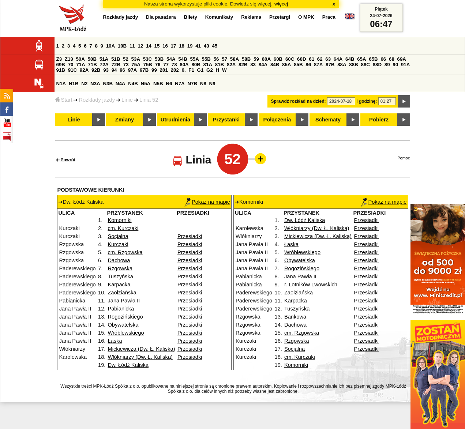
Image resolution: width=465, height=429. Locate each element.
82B (243, 64)
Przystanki (226, 120)
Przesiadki (189, 236)
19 (190, 46)
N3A (95, 83)
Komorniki (119, 220)
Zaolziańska (122, 293)
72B (116, 64)
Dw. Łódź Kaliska (128, 365)
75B (147, 64)
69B (60, 64)
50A (80, 59)
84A (263, 64)
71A (80, 64)
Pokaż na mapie (207, 202)
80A (184, 64)
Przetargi (279, 17)
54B (182, 59)
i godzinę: (366, 101)
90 (395, 64)
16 (165, 46)
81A (207, 64)
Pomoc (403, 158)
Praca (328, 17)
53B (159, 59)
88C (365, 64)
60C (289, 59)
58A (234, 59)
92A (84, 70)
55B (206, 59)
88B (353, 64)
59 (256, 59)
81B (219, 64)
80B (195, 64)
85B (298, 64)
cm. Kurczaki (123, 228)
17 (173, 46)
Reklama (251, 17)
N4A (120, 83)
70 (71, 64)
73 (126, 64)
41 (198, 46)
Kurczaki (118, 244)
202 (175, 70)
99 (154, 70)
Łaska (115, 341)
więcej (281, 4)
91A (405, 64)
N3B (108, 83)
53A (135, 59)
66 (383, 59)
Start (63, 100)
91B (60, 70)
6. (183, 70)
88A (341, 64)
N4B (133, 83)
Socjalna (118, 236)
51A (104, 59)
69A (401, 59)
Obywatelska (123, 325)
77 (166, 64)
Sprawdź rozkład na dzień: (298, 101)
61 (311, 59)
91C (72, 70)
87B (330, 64)
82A (231, 64)
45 (214, 46)
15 (157, 46)
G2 (209, 70)
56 (216, 59)
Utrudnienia (175, 120)
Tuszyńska (120, 276)
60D (301, 59)
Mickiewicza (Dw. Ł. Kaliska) (141, 349)
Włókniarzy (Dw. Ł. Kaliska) (140, 357)
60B (278, 59)
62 (320, 59)
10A (110, 46)
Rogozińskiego (125, 317)
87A (318, 64)
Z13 (69, 59)
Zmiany (124, 120)
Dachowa (119, 260)
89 (387, 64)
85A (286, 64)
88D (377, 64)
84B (274, 64)
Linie (127, 100)
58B (246, 59)
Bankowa (295, 317)
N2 (84, 83)
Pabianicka (121, 309)
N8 (203, 83)
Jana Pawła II (124, 301)
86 (308, 64)
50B (92, 59)
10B (122, 46)
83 (253, 64)
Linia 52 (148, 100)
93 (106, 70)
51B (115, 59)
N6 (169, 83)
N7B (192, 83)
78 (174, 64)
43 (206, 46)
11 (132, 46)
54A (170, 59)
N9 (212, 83)
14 (148, 46)
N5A (146, 83)
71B (92, 64)
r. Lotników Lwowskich (310, 284)
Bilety (190, 17)
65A (361, 59)
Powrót (68, 159)
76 (158, 64)
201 (164, 70)
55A (194, 59)
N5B (158, 83)
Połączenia (277, 120)
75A (135, 64)
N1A (61, 83)
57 (224, 59)
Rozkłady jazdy (97, 100)
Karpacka (119, 284)
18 (181, 46)
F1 (191, 70)
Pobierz (379, 120)
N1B (74, 83)
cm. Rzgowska (125, 252)
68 (391, 59)
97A (132, 70)
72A (104, 64)
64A (338, 59)
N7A (180, 83)
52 (125, 59)
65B (373, 59)
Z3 (59, 59)
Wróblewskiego (126, 333)
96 (122, 70)
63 (328, 59)
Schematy (328, 120)
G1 (200, 70)
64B (349, 59)
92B (95, 70)
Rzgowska (120, 268)
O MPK (306, 17)
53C (147, 59)
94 (114, 70)
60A (266, 59)
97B (144, 70)
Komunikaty (219, 17)
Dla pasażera (161, 17)
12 (140, 46)
